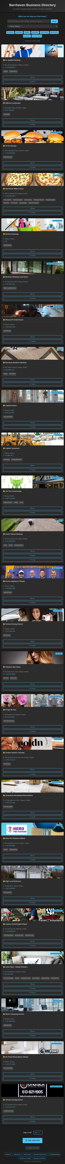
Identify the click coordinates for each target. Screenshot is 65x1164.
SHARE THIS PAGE (32, 1148)
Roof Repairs (12, 373)
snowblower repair (29, 935)
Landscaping (6, 114)
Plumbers (27, 32)
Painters (17, 978)
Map (32, 77)
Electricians (35, 32)
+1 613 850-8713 (10, 1021)
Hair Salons (27, 36)
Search (54, 21)
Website (32, 81)
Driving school (7, 635)
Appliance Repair (7, 592)
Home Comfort (44, 32)
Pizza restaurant (7, 199)
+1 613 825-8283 (10, 153)
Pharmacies (19, 32)
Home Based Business (9, 720)
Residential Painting (25, 978)
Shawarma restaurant (33, 203)
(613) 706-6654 (9, 110)
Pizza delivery (14, 203)
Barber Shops (54, 32)
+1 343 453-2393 (10, 802)
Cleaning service (7, 245)
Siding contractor (7, 892)
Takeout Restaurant (50, 199)
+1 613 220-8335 (10, 888)
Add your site (17, 1154)
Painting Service (13, 71)
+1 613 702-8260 (10, 1064)
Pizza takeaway (22, 203)
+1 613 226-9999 (10, 674)
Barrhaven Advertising (39, 1158)
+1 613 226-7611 (10, 284)
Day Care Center (36, 36)
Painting (5, 71)
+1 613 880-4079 (10, 541)
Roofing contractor (8, 502)
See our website (10, 717)
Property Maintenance (17, 459)
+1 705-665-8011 (10, 67)
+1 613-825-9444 (10, 196)
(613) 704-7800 (9, 412)
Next (38, 1133)
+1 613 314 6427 (10, 760)
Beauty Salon (13, 678)
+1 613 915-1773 (10, 1107)
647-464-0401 (9, 974)
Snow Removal (7, 330)
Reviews (32, 560)
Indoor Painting (35, 978)
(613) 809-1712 (9, 370)
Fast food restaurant (17, 199)
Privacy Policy (27, 1154)
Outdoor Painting (45, 978)
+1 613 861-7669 (10, 327)
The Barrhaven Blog (54, 1154)
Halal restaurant (28, 199)
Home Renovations (8, 416)
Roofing (5, 373)
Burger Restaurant (8, 157)
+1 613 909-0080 (10, 845)
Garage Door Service (8, 1111)
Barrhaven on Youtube (25, 1158)
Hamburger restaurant (39, 199)
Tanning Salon (7, 763)
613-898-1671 (9, 455)
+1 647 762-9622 (10, 498)
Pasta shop (6, 203)
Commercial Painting (8, 978)
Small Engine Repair (8, 935)
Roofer (21, 502)
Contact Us (8, 1154)
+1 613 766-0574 (10, 631)
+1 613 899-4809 (10, 931)
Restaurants (10, 32)
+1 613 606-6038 (10, 588)
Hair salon (6, 678)
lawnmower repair (19, 935)
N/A (6, 241)
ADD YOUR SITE (32, 1140)
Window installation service (10, 288)
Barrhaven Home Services (40, 1154)
